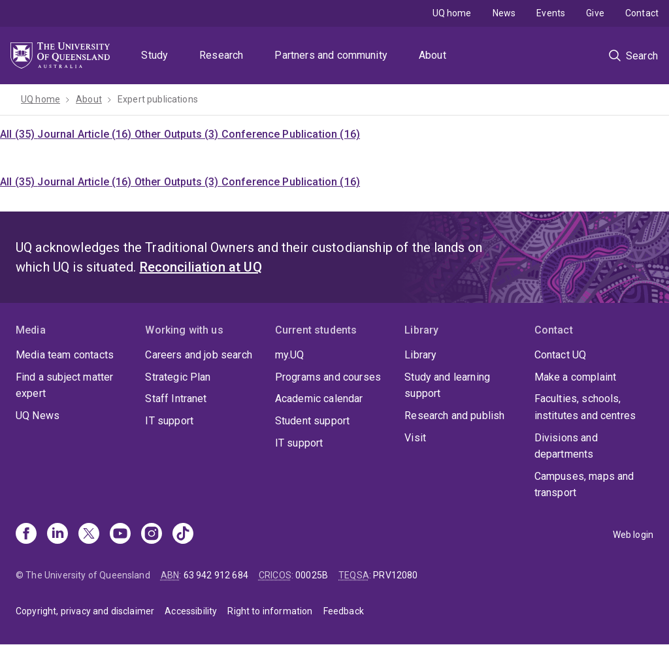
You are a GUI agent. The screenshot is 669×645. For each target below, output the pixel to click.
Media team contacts (65, 355)
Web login (633, 534)
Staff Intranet (175, 398)
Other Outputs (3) (178, 134)
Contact (642, 13)
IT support (169, 421)
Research (221, 55)
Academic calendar (319, 398)
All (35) (18, 134)
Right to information (269, 611)
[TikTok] (182, 535)
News (504, 13)
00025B (311, 575)
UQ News (37, 415)
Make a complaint (575, 377)
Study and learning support (447, 385)
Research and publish (454, 415)
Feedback (343, 611)
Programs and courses (328, 377)
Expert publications (158, 99)
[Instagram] (151, 535)
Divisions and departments (566, 446)
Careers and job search (198, 355)
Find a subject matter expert (64, 385)
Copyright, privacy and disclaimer (85, 611)
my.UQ (289, 355)
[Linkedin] (57, 535)
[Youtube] (120, 535)
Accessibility (191, 611)
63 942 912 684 (216, 575)
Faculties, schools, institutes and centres (585, 407)
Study (154, 55)
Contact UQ (560, 355)
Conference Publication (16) (290, 134)
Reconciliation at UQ (201, 267)
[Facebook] (26, 535)
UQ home (452, 13)
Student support (312, 421)
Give (595, 13)
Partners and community (330, 55)
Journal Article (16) (85, 134)
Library (420, 355)
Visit (415, 438)
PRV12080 (395, 575)
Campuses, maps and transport (584, 484)
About (432, 55)
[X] (88, 535)
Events (550, 13)
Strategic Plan (177, 377)
